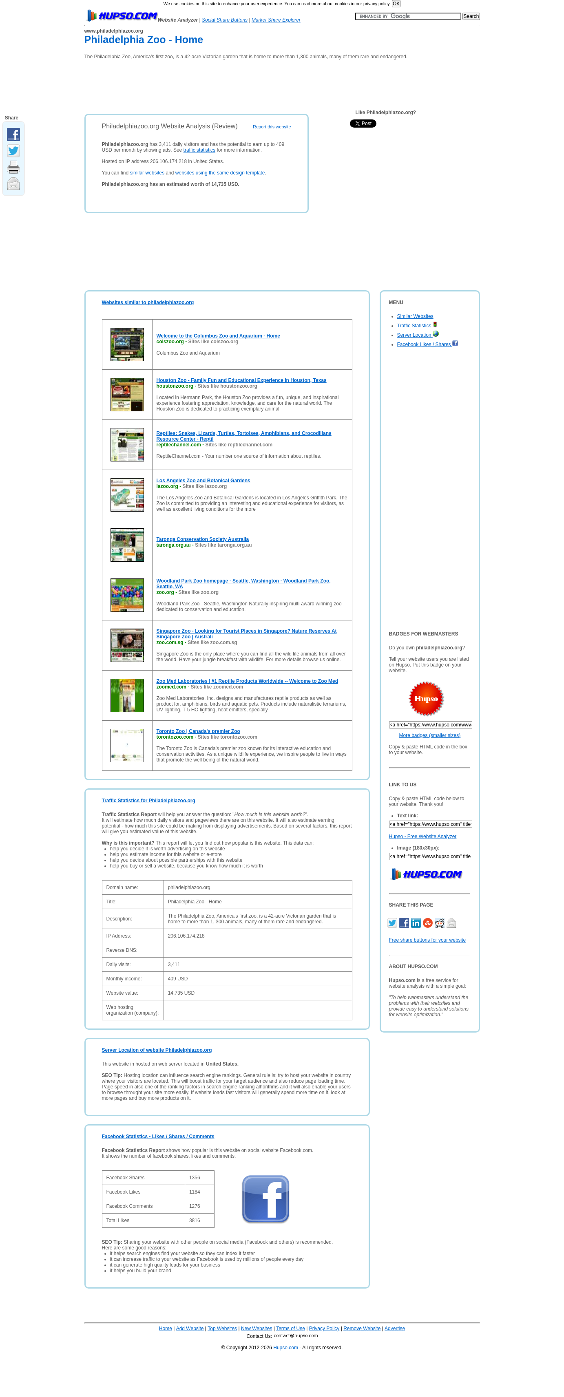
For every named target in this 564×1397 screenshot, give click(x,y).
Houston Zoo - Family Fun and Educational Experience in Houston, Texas (242, 380)
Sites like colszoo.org (213, 341)
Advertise (395, 1328)
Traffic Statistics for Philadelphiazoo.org (148, 800)
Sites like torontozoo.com (227, 737)
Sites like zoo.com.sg (212, 642)
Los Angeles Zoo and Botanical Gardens (203, 480)
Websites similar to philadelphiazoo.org (148, 302)
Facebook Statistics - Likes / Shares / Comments (158, 1136)
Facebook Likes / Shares (427, 344)
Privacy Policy (324, 1328)
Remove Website (361, 1328)
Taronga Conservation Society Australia (203, 539)
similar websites (147, 173)
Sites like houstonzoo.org (227, 386)
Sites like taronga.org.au (223, 545)
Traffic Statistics (417, 326)
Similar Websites (415, 316)
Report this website (272, 126)
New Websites (256, 1328)
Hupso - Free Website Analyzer (423, 836)
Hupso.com (285, 1348)
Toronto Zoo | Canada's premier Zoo (198, 731)
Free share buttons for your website (427, 940)
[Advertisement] (232, 84)
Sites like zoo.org (199, 592)
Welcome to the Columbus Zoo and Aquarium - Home (218, 336)
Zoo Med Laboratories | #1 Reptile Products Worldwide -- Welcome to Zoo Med (247, 681)
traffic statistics (199, 150)
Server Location (418, 335)
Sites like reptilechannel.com (239, 445)
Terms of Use (290, 1328)
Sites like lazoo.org (205, 486)
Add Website (190, 1328)
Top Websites (222, 1328)
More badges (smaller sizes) (430, 735)
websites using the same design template (220, 173)
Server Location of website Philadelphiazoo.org (157, 1050)
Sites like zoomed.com (217, 687)
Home (165, 1328)
